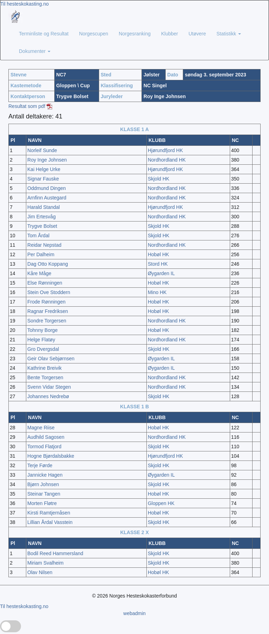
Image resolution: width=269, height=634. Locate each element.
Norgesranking (135, 33)
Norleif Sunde (42, 150)
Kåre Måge (39, 273)
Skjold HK (158, 179)
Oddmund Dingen (46, 188)
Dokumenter (34, 51)
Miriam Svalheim (45, 563)
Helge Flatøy (41, 339)
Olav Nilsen (40, 572)
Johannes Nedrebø (48, 396)
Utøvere (197, 33)
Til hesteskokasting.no (24, 4)
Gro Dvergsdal (43, 349)
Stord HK (158, 264)
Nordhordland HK (167, 160)
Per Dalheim (40, 254)
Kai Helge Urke (43, 169)
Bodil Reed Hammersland (55, 553)
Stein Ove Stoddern (48, 292)
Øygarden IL (161, 273)
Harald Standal (43, 207)
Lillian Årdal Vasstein (50, 522)
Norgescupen (93, 33)
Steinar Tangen (43, 494)
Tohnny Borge (42, 330)
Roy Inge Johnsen (47, 160)
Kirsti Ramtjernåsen (48, 513)
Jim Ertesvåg (41, 216)
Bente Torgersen (45, 377)
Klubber (169, 33)
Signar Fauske (43, 179)
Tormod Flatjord (44, 446)
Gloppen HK (161, 503)
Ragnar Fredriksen (47, 311)
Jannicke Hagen (44, 475)
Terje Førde (40, 465)
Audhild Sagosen (45, 437)
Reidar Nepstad (44, 245)
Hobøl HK (158, 254)
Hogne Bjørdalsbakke (50, 456)
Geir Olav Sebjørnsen (51, 358)
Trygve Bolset (42, 226)
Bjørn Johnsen (43, 484)
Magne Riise (41, 427)
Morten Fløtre (42, 503)
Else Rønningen (44, 283)
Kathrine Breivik (44, 368)
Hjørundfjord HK (165, 150)
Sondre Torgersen (46, 320)
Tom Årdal (38, 235)
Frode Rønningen (46, 302)
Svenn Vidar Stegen (49, 387)
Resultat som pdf (30, 106)
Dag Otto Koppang (47, 264)
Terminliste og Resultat (44, 33)
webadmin (134, 613)
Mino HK (157, 292)
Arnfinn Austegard (46, 197)
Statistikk (228, 33)
